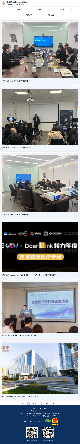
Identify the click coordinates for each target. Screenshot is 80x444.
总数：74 (23, 403)
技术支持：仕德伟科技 (40, 421)
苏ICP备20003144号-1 (28, 421)
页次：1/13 (55, 403)
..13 (50, 403)
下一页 (44, 403)
